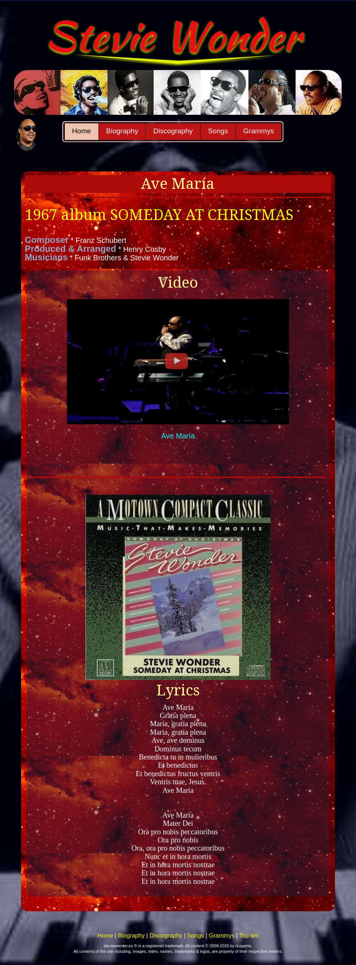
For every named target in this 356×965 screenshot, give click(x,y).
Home (81, 131)
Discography (173, 131)
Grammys (258, 131)
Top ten (248, 935)
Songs (218, 131)
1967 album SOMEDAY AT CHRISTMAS (159, 215)
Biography (122, 131)
